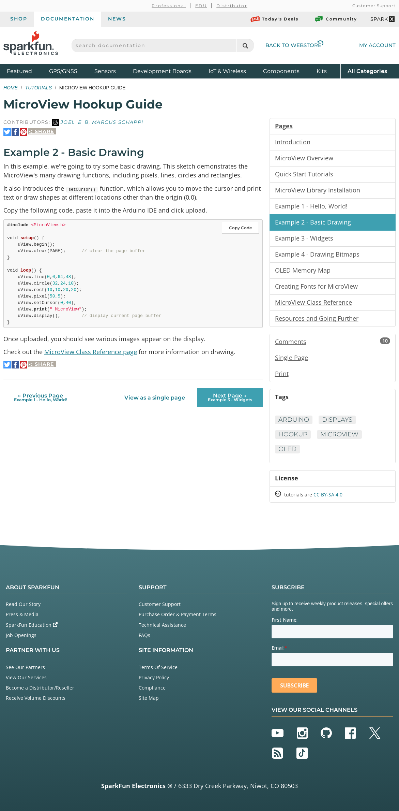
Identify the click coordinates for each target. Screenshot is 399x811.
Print (282, 374)
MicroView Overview (304, 158)
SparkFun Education (32, 625)
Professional (169, 5)
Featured (26, 70)
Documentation (67, 19)
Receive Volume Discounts (35, 698)
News (117, 19)
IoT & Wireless (227, 71)
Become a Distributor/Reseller (40, 687)
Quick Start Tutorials (304, 174)
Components (281, 71)
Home (10, 87)
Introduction (292, 142)
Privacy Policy (154, 677)
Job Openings (21, 635)
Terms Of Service (158, 667)
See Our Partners (25, 667)
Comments (332, 341)
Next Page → (230, 397)
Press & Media (22, 614)
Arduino (293, 419)
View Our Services (26, 677)
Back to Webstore (294, 45)
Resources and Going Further (316, 318)
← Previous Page (40, 397)
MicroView (339, 434)
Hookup (292, 434)
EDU (201, 5)
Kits (322, 71)
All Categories (367, 70)
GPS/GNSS (63, 71)
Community (335, 19)
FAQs (144, 635)
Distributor (231, 5)
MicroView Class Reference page (90, 352)
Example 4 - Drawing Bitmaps (317, 254)
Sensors (105, 71)
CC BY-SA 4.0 (327, 494)
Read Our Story (23, 604)
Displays (337, 419)
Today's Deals (274, 19)
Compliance (152, 687)
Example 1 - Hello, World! (311, 206)
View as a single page (154, 397)
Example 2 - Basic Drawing (313, 222)
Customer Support (374, 5)
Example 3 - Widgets (304, 238)
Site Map (149, 698)
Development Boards (162, 71)
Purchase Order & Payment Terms (177, 614)
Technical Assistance (162, 625)
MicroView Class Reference (313, 302)
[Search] (245, 45)
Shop (18, 19)
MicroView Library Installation (317, 190)
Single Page (291, 357)
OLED (287, 449)
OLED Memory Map (303, 270)
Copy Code (240, 227)
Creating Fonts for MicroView (316, 286)
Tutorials (38, 87)
